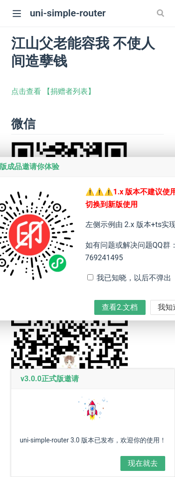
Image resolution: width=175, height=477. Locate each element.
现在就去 (143, 463)
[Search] (161, 13)
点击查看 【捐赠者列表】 (53, 91)
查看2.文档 (120, 307)
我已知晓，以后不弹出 (134, 277)
